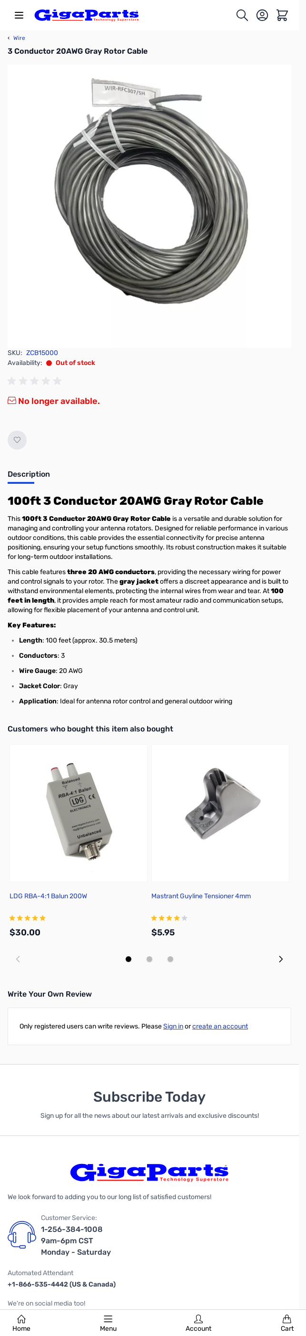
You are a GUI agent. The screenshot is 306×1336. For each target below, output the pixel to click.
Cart (287, 1324)
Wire (16, 38)
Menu (108, 1324)
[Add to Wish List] (17, 440)
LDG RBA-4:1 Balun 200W (48, 896)
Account (198, 1324)
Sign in (173, 1026)
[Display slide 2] (149, 959)
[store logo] (86, 15)
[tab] (29, 477)
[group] (36, 381)
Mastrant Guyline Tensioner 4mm (201, 896)
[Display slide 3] (170, 959)
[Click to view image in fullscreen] (149, 206)
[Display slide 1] (128, 959)
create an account (220, 1026)
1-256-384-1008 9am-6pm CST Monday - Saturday (76, 1241)
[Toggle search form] (242, 15)
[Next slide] (280, 959)
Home (21, 1324)
